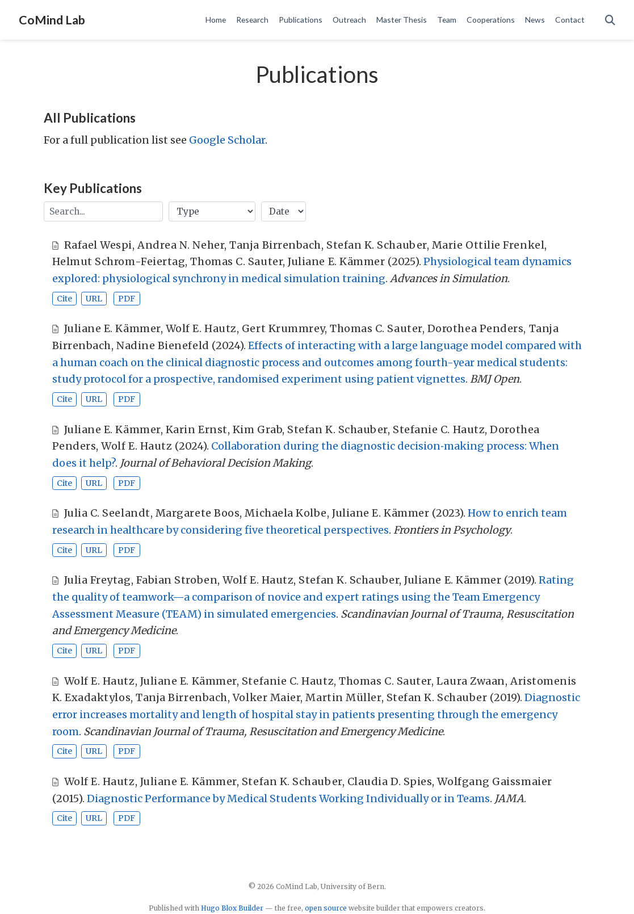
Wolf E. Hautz (201, 328)
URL (94, 299)
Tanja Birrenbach (275, 244)
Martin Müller (343, 697)
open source (326, 908)
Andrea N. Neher (180, 244)
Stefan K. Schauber (376, 244)
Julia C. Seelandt (107, 512)
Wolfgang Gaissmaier (494, 781)
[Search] (610, 20)
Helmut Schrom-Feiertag (119, 261)
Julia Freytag (97, 579)
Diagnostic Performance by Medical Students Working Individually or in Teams (288, 798)
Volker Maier (266, 697)
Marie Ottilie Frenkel (488, 244)
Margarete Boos (198, 512)
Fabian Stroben (177, 579)
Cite (64, 299)
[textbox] (103, 211)
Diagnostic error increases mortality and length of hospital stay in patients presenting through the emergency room (316, 714)
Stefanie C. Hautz (439, 429)
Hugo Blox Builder (232, 908)
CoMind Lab (52, 19)
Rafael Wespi (98, 244)
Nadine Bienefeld (162, 345)
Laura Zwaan (470, 680)
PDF (126, 299)
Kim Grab (257, 429)
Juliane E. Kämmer (336, 261)
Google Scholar (227, 139)
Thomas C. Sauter (236, 261)
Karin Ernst (197, 429)
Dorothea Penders (475, 328)
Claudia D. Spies (390, 781)
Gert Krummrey (283, 328)
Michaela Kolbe (286, 512)
